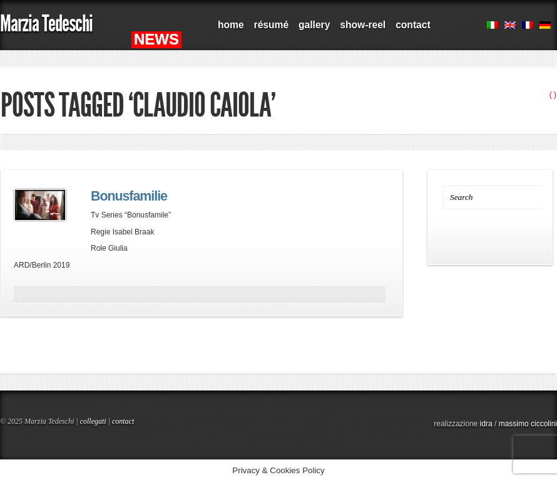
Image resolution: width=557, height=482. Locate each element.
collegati (93, 421)
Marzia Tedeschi (46, 23)
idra (486, 423)
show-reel (363, 24)
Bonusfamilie (129, 196)
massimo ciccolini (528, 423)
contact (413, 24)
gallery (314, 24)
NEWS (156, 39)
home (231, 24)
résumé (271, 24)
